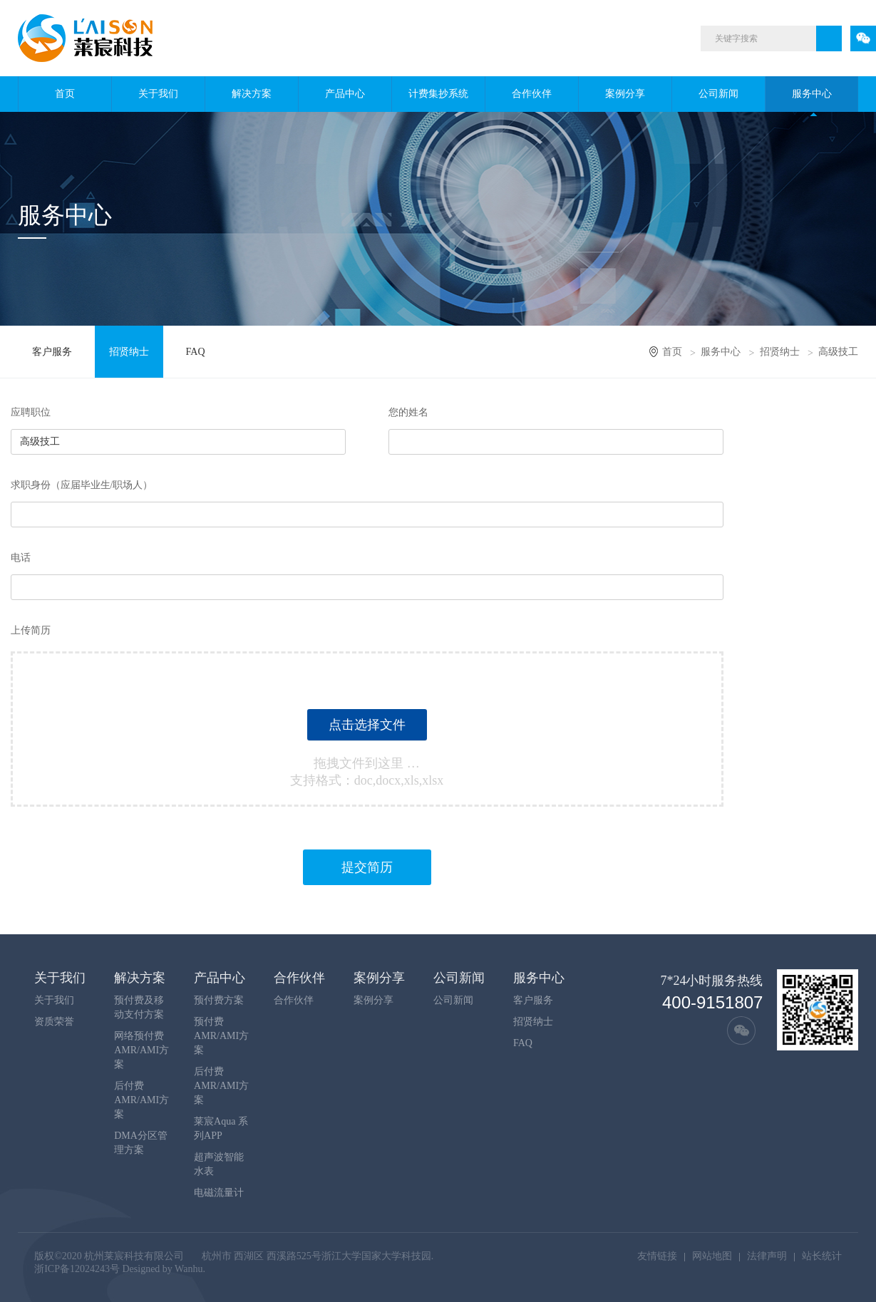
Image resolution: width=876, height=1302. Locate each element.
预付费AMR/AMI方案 (221, 1035)
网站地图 (712, 1256)
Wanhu (188, 1269)
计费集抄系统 (438, 93)
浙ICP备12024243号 (77, 1269)
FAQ (195, 351)
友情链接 (657, 1256)
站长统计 (822, 1256)
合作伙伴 (532, 93)
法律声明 (767, 1256)
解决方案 (252, 93)
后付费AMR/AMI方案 (141, 1100)
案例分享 (625, 93)
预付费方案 (219, 1000)
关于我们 (158, 93)
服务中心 (812, 93)
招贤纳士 (129, 351)
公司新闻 (718, 93)
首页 (65, 93)
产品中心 (345, 93)
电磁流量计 (219, 1192)
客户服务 (52, 351)
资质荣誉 (54, 1021)
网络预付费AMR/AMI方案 (141, 1050)
